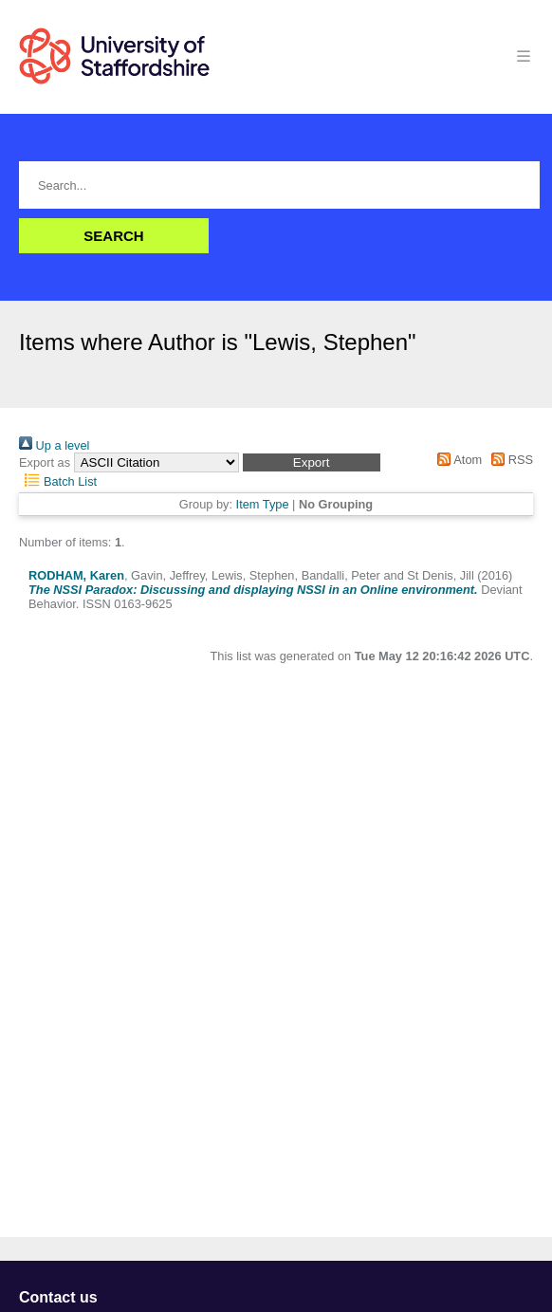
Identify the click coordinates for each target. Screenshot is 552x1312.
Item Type (262, 504)
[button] (311, 462)
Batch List (58, 481)
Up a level (54, 445)
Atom (457, 460)
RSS (509, 460)
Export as (44, 462)
